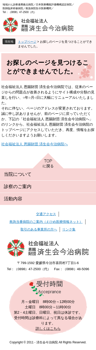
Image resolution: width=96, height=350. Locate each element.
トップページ (27, 41)
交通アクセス (46, 214)
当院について (17, 174)
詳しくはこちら (48, 328)
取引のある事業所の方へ (38, 229)
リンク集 (69, 229)
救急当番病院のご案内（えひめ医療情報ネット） (46, 222)
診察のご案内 (17, 186)
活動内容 (13, 198)
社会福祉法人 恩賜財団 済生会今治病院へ (34, 144)
